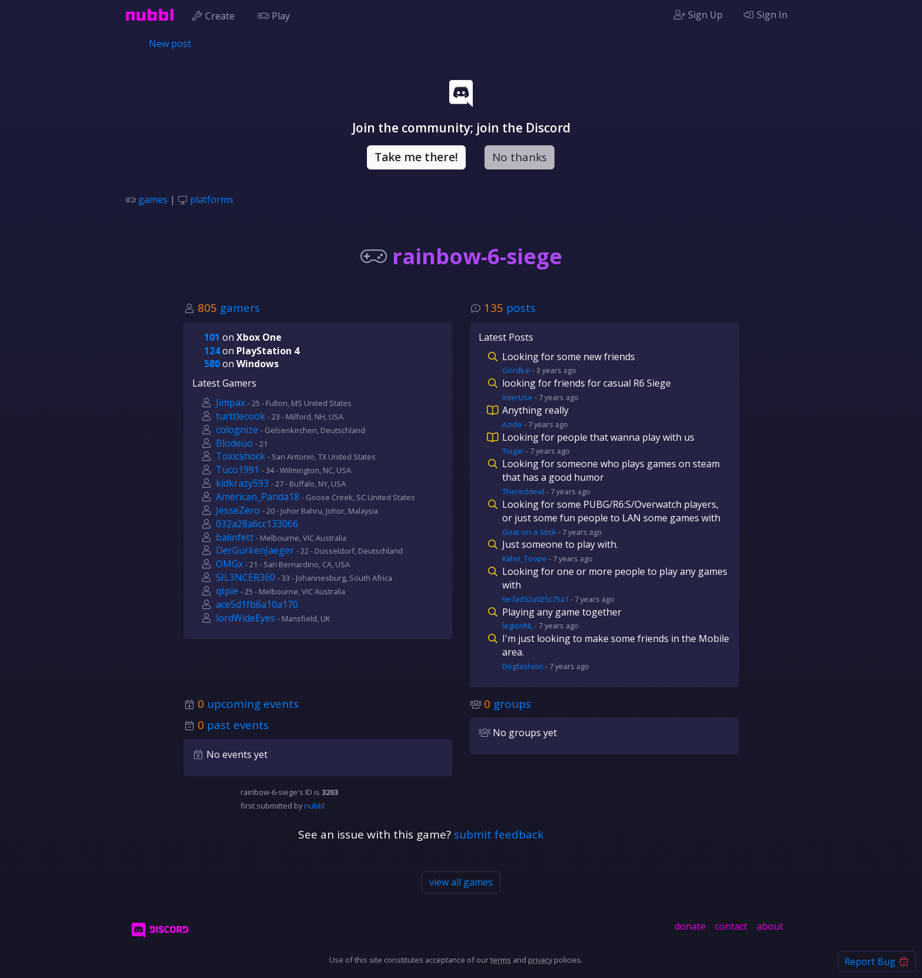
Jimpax (230, 402)
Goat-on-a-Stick (529, 532)
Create (215, 14)
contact (731, 926)
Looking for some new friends (568, 356)
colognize (237, 429)
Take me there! (416, 157)
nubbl (314, 805)
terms (500, 959)
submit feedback (498, 834)
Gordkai (516, 370)
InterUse (517, 397)
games (153, 199)
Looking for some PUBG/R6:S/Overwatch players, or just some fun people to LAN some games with (611, 511)
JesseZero (238, 510)
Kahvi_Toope (524, 558)
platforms (211, 199)
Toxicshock (240, 456)
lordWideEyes (245, 617)
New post (170, 43)
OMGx (229, 563)
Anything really (535, 410)
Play (276, 14)
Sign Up (698, 14)
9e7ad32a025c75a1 (535, 599)
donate (690, 926)
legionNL (517, 625)
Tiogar (513, 450)
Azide (512, 424)
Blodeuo (234, 443)
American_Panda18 (257, 496)
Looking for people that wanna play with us (598, 437)
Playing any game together (562, 612)
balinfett (234, 537)
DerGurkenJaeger (255, 550)
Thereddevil (523, 491)
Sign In (765, 14)
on (243, 337)
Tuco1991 (237, 469)
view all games (461, 882)
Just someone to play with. (560, 544)
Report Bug (877, 961)
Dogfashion (522, 666)
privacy (540, 959)
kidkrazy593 (242, 483)
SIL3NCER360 (245, 577)
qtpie (227, 590)
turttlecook (240, 416)
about (770, 926)
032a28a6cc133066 (257, 523)
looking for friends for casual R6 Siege (586, 383)
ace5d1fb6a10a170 (257, 604)
